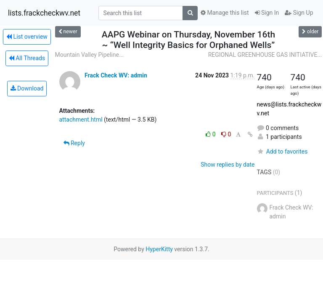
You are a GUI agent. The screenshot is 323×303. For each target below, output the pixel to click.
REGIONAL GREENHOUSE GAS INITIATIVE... (265, 54)
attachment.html (81, 119)
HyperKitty (159, 249)
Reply (74, 143)
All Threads (27, 58)
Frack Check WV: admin (116, 75)
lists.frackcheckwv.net (44, 13)
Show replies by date (227, 164)
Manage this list (225, 12)
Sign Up (299, 12)
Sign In (267, 12)
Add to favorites (282, 151)
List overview (27, 36)
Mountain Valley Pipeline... (89, 54)
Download (27, 88)
